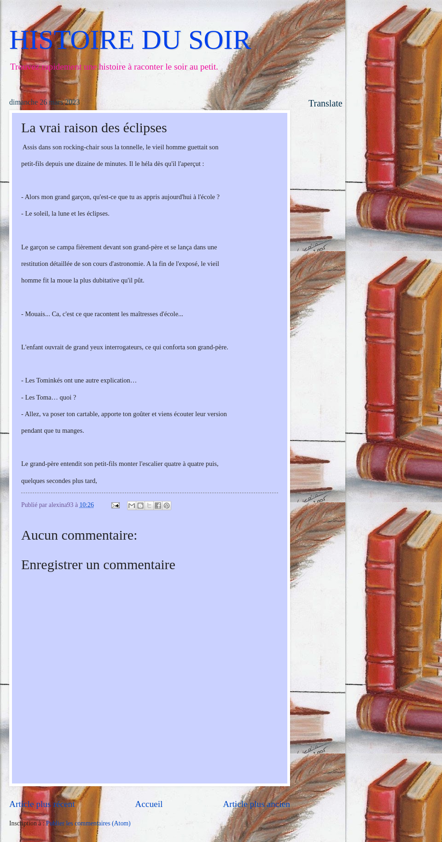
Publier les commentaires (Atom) (88, 823)
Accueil (149, 804)
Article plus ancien (256, 804)
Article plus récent (42, 804)
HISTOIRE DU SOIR (130, 39)
